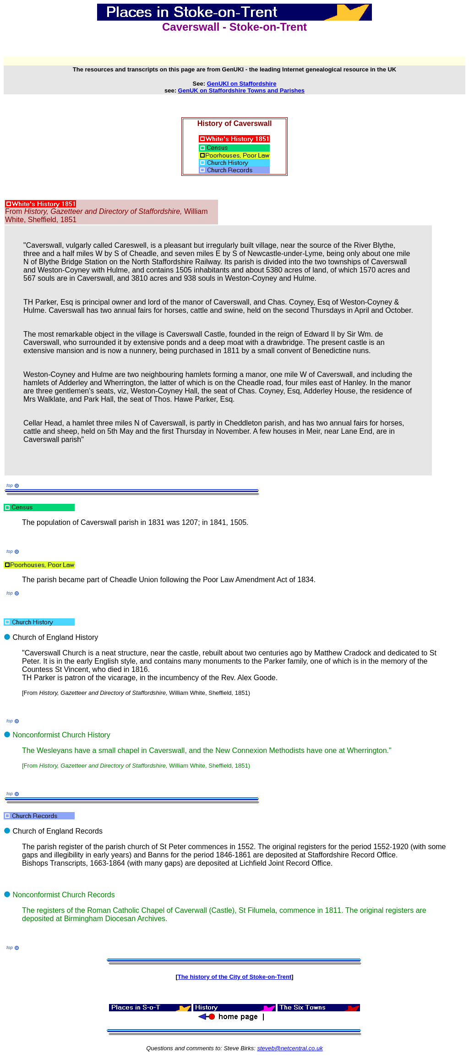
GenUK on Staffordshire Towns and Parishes (241, 90)
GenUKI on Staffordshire (242, 83)
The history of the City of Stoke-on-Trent (234, 976)
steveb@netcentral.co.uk (289, 1048)
